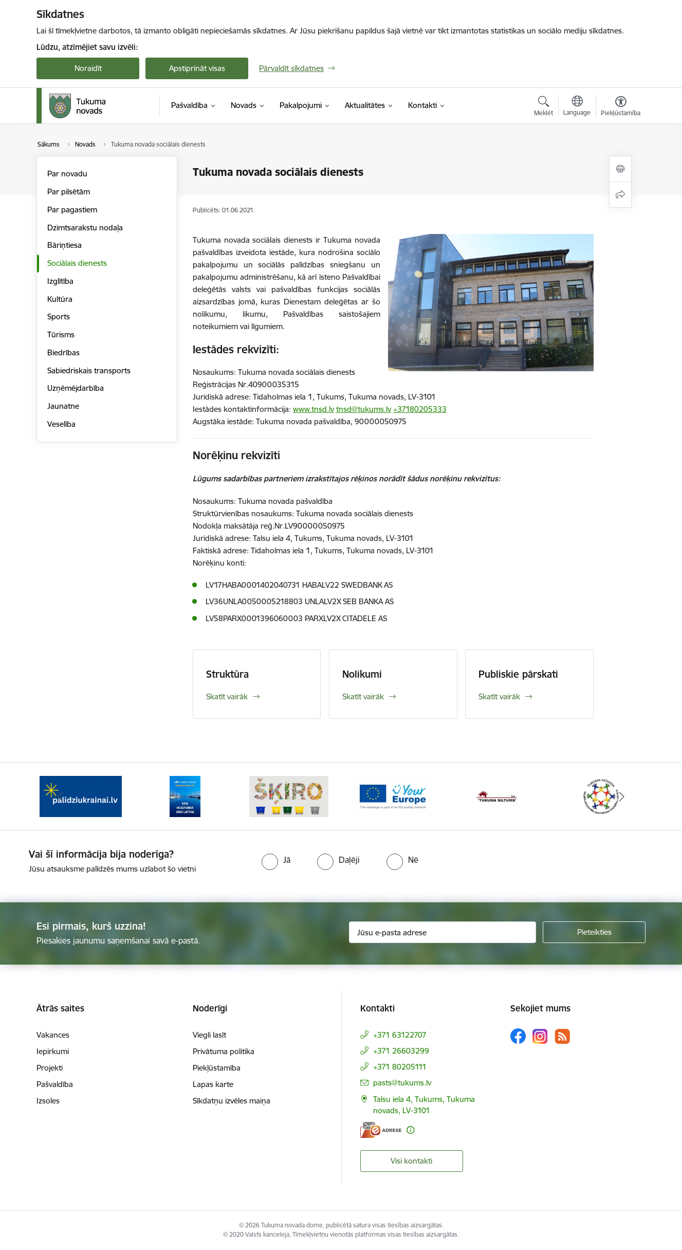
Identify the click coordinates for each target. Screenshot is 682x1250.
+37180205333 (420, 409)
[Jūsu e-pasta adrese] (443, 932)
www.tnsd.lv (313, 409)
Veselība (61, 424)
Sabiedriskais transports (89, 370)
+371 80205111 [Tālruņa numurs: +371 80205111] (400, 1067)
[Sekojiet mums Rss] (562, 1036)
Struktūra (227, 674)
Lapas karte (213, 1084)
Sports (58, 316)
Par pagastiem (72, 209)
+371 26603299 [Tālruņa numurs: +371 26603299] (401, 1051)
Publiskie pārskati (518, 674)
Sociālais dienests (77, 263)
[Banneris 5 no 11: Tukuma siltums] (497, 796)
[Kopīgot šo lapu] (620, 194)
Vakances (52, 1035)
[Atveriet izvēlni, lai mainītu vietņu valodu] (577, 107)
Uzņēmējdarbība (75, 388)
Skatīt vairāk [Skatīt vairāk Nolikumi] (363, 696)
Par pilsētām (68, 191)
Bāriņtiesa (64, 245)
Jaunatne (63, 406)
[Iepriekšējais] (60, 796)
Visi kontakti (411, 1161)
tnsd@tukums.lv (363, 409)
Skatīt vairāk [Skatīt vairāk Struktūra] (227, 696)
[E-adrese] (380, 1129)
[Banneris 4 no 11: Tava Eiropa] (393, 796)
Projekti (49, 1068)
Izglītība (60, 281)
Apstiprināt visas (197, 68)
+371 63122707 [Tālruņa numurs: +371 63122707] (400, 1035)
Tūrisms (61, 334)
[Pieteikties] (594, 932)
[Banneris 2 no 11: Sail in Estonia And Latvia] (185, 796)
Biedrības (63, 352)
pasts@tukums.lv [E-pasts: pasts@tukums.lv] (402, 1083)
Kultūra (59, 299)
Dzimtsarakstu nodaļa (85, 227)
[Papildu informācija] (410, 1130)
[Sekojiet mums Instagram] (540, 1036)
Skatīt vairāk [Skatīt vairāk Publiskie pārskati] (499, 696)
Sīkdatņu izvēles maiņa (231, 1101)
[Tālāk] (622, 796)
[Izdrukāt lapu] (620, 169)
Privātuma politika (223, 1051)
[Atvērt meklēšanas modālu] (543, 107)
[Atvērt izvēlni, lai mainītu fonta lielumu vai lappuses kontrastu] (621, 107)
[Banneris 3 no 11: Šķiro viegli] (288, 796)
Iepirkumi (52, 1051)
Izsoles (48, 1101)
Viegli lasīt (209, 1035)
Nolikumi (362, 674)
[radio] (276, 860)
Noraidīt (88, 68)
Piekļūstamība (217, 1068)
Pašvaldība (54, 1084)
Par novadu (67, 173)
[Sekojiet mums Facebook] (518, 1036)
